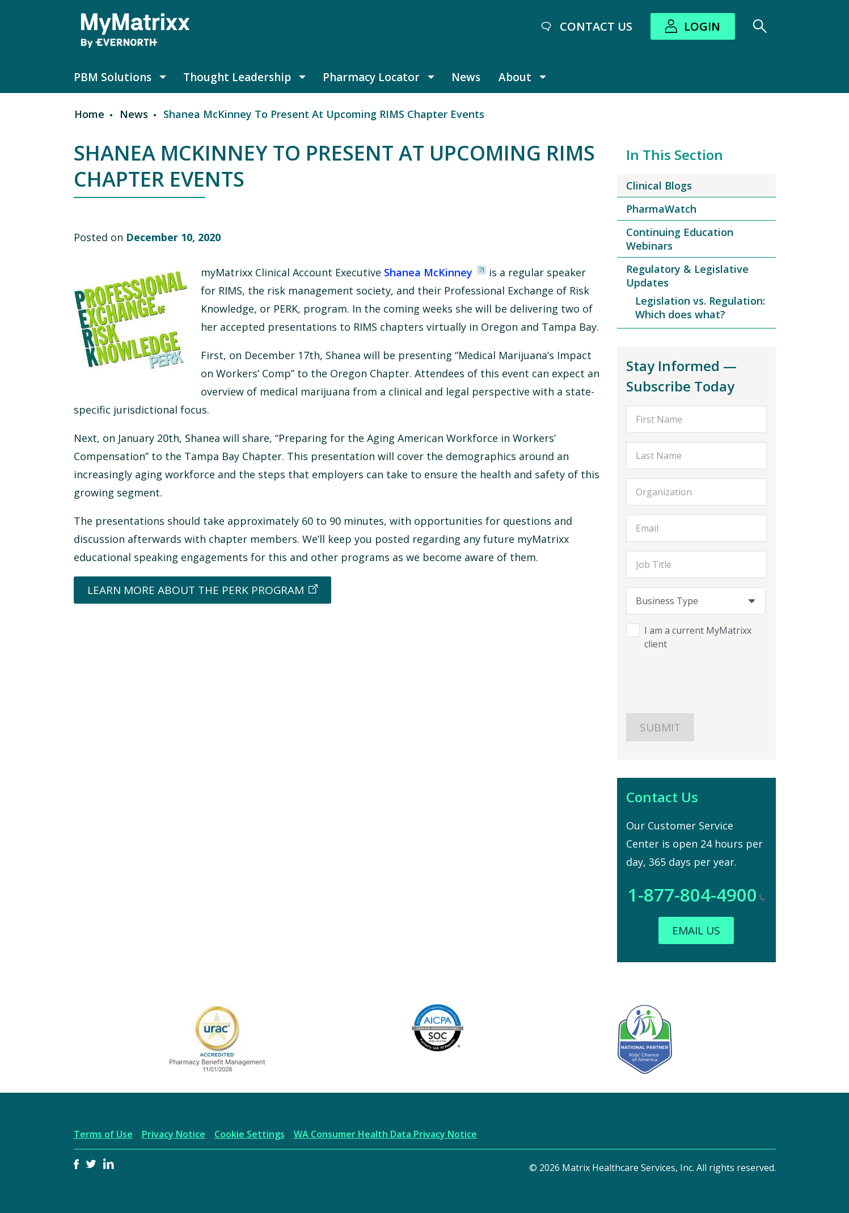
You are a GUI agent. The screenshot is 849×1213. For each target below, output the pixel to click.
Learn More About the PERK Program (195, 590)
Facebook (76, 1164)
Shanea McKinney (426, 272)
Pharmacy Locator (371, 77)
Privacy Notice (173, 1134)
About (515, 77)
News (465, 77)
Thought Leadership (237, 77)
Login (702, 26)
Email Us (696, 930)
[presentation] (696, 678)
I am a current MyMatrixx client (697, 637)
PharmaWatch (661, 209)
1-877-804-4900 (696, 894)
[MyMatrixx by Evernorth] (135, 30)
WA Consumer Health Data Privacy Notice (385, 1134)
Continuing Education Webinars (679, 238)
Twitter (91, 1164)
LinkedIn (108, 1164)
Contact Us (596, 26)
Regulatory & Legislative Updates (687, 275)
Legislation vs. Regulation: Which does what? (700, 307)
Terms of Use (103, 1134)
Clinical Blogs (659, 185)
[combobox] (696, 600)
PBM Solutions (112, 77)
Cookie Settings (249, 1134)
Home (89, 114)
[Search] (760, 26)
